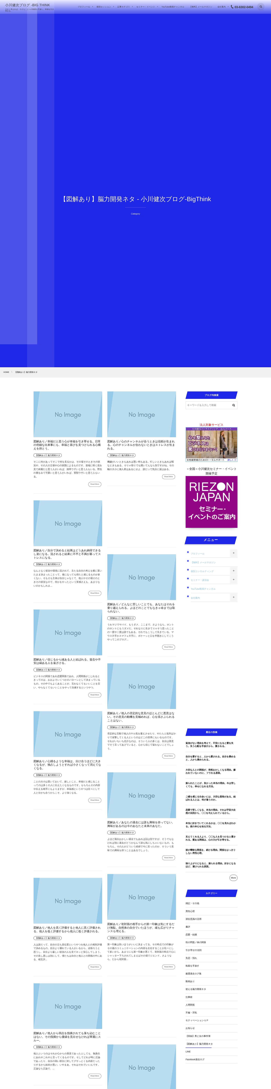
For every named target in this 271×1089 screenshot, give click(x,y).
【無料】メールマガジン (203, 562)
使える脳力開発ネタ (196, 989)
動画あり (190, 981)
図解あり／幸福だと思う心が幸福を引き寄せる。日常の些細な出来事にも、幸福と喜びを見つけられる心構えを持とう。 (67, 445)
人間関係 (190, 1005)
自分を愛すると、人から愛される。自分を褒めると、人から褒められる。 (211, 758)
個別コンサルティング (202, 571)
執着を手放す (192, 966)
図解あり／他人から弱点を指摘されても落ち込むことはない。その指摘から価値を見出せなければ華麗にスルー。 (67, 1039)
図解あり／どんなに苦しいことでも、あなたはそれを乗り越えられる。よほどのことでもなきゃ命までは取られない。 (141, 610)
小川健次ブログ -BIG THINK (27, 5)
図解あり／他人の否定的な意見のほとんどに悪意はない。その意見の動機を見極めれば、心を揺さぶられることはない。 (141, 719)
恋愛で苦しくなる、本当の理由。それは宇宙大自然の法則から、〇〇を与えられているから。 (211, 811)
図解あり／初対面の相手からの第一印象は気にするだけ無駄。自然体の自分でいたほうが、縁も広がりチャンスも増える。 (141, 930)
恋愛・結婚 (191, 934)
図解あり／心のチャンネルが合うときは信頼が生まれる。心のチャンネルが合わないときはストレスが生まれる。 (141, 445)
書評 (188, 926)
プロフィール (198, 553)
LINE (188, 1051)
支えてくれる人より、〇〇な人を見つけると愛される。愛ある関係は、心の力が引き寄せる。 (211, 838)
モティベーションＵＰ (197, 1020)
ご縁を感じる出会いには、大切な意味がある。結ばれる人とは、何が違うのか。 (211, 798)
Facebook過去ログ (195, 1059)
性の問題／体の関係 (196, 942)
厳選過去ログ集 (194, 973)
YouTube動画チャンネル (203, 589)
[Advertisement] (141, 519)
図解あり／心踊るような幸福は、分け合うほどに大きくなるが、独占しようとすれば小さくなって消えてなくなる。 (67, 767)
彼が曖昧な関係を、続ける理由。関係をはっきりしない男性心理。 (211, 851)
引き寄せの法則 (194, 950)
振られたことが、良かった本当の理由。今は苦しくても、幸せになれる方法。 (211, 785)
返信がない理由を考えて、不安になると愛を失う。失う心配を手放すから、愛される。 (209, 744)
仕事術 (189, 997)
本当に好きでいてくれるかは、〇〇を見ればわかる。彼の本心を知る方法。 (211, 825)
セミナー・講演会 (200, 580)
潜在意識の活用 (193, 919)
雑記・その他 (192, 903)
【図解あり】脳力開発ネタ (199, 1044)
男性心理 (190, 911)
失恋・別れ (191, 958)
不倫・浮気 (191, 1012)
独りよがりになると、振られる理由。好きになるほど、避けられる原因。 (211, 865)
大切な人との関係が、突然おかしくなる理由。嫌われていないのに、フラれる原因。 (211, 771)
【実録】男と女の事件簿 (198, 1036)
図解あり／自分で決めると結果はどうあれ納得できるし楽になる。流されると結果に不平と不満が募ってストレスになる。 (67, 556)
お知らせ (190, 1028)
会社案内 (195, 598)
